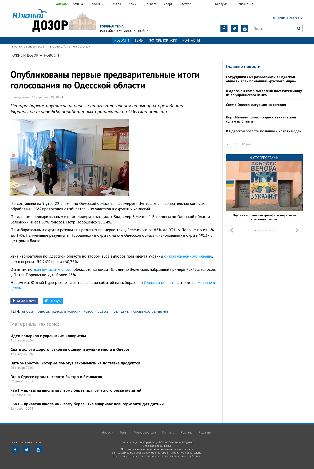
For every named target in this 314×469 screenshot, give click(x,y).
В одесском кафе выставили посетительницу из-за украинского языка (264, 92)
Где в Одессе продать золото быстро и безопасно (56, 376)
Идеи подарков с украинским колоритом (48, 335)
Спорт (168, 4)
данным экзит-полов (52, 269)
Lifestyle (186, 4)
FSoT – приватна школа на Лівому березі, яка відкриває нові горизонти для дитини (87, 403)
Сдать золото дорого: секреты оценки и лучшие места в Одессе (69, 349)
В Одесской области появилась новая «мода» (264, 131)
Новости (52, 55)
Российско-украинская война (124, 31)
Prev (231, 230)
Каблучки (221, 4)
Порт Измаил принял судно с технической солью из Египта (261, 119)
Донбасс (150, 4)
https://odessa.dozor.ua (54, 21)
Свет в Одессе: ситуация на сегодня (256, 104)
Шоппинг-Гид (244, 4)
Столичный (98, 4)
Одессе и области (160, 282)
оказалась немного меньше (188, 256)
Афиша (78, 4)
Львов (117, 4)
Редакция (205, 432)
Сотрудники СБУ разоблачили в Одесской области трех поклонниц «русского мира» (261, 79)
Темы (138, 40)
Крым (132, 4)
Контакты (191, 40)
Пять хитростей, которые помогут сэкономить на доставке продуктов (75, 363)
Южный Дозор (25, 55)
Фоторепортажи (163, 40)
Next (297, 230)
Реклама (187, 432)
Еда (205, 4)
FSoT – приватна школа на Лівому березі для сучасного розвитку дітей (75, 390)
